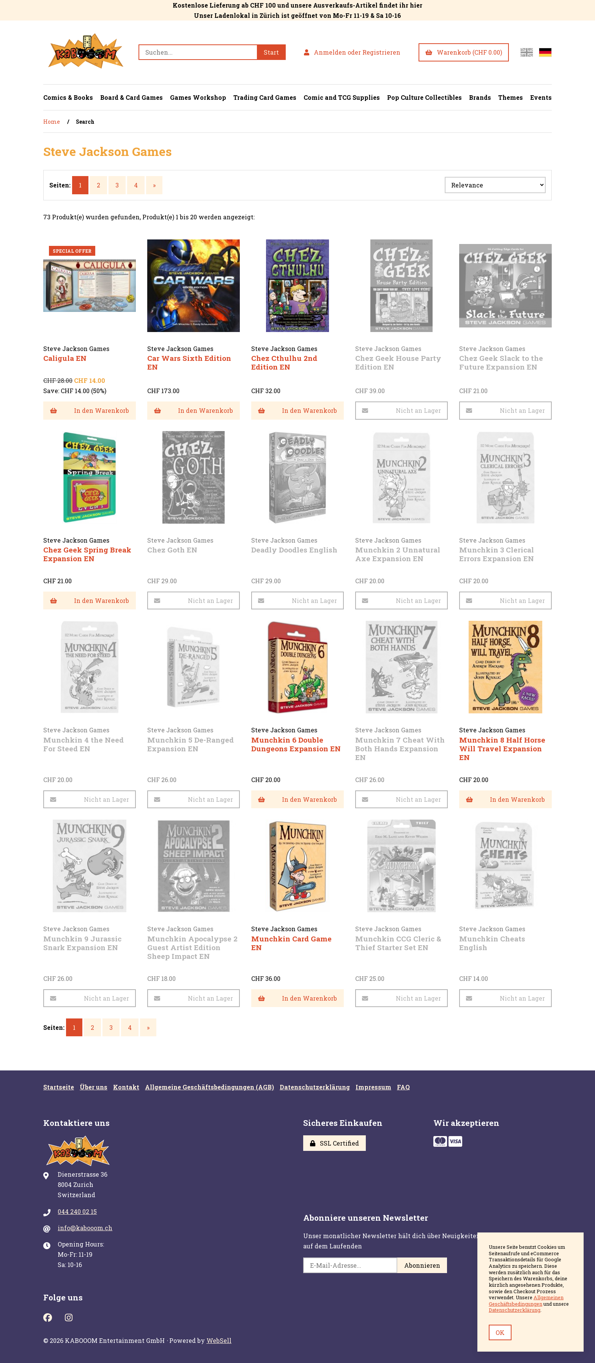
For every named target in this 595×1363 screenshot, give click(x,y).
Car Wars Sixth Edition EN (189, 362)
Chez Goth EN (172, 549)
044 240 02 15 (77, 1211)
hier (416, 5)
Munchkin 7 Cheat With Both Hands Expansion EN (400, 748)
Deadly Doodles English (294, 549)
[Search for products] (198, 52)
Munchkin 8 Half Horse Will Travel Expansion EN (502, 748)
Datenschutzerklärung (315, 1087)
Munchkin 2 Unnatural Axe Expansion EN (397, 554)
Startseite (58, 1087)
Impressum (373, 1087)
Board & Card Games (131, 97)
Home (51, 121)
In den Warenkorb (89, 410)
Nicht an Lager (401, 410)
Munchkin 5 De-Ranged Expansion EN (190, 744)
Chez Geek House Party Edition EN (398, 362)
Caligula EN (65, 358)
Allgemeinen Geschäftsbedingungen (526, 1300)
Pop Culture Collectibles (424, 97)
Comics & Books (68, 97)
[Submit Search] (271, 52)
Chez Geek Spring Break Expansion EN (87, 554)
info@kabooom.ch (85, 1228)
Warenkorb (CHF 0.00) (463, 52)
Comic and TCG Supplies (342, 97)
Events (541, 97)
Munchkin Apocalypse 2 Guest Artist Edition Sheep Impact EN (192, 947)
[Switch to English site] (526, 52)
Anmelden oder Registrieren (352, 52)
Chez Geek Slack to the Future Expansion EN (501, 362)
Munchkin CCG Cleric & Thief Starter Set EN (398, 943)
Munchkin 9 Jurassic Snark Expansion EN (82, 943)
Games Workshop (198, 97)
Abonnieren (422, 1265)
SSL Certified (334, 1143)
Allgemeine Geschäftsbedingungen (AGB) (209, 1087)
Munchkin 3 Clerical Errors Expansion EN (496, 554)
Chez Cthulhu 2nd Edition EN (284, 362)
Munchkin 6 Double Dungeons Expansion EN (296, 744)
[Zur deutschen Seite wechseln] (545, 52)
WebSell (218, 1340)
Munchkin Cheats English (492, 943)
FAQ (403, 1087)
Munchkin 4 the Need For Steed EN (83, 744)
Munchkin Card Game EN (291, 943)
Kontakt (126, 1087)
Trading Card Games (264, 97)
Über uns (93, 1087)
